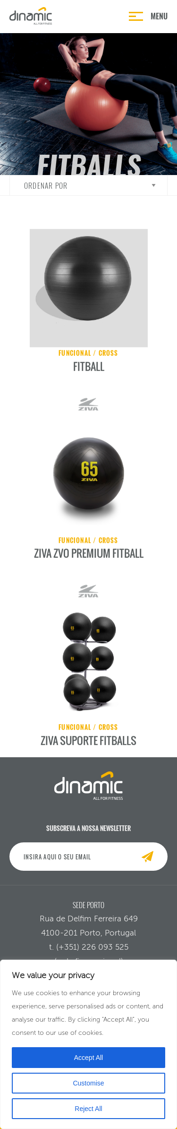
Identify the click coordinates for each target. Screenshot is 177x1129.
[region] (88, 1044)
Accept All (88, 1057)
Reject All (88, 1108)
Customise (88, 1083)
